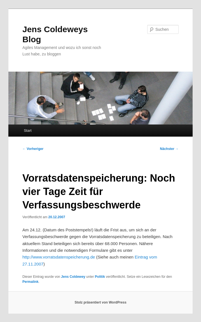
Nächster (169, 149)
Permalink (30, 282)
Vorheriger (32, 149)
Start (27, 130)
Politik (100, 277)
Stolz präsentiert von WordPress (100, 302)
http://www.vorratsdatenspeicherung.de (58, 257)
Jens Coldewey (73, 277)
